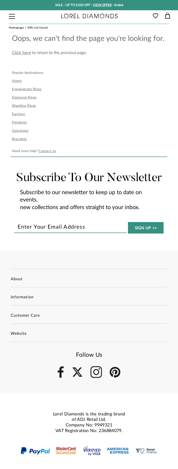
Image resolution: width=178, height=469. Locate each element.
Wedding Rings (24, 106)
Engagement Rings (27, 89)
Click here (21, 53)
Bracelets (19, 139)
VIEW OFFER (102, 5)
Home (17, 81)
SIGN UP (146, 228)
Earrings (18, 114)
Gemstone (20, 131)
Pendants (19, 122)
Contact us (47, 151)
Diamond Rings (24, 97)
